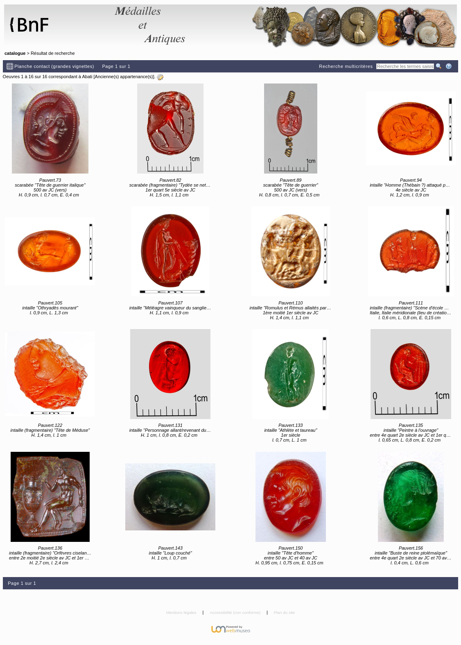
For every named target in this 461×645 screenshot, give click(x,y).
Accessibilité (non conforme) (236, 612)
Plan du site (284, 612)
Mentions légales (182, 612)
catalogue (15, 53)
